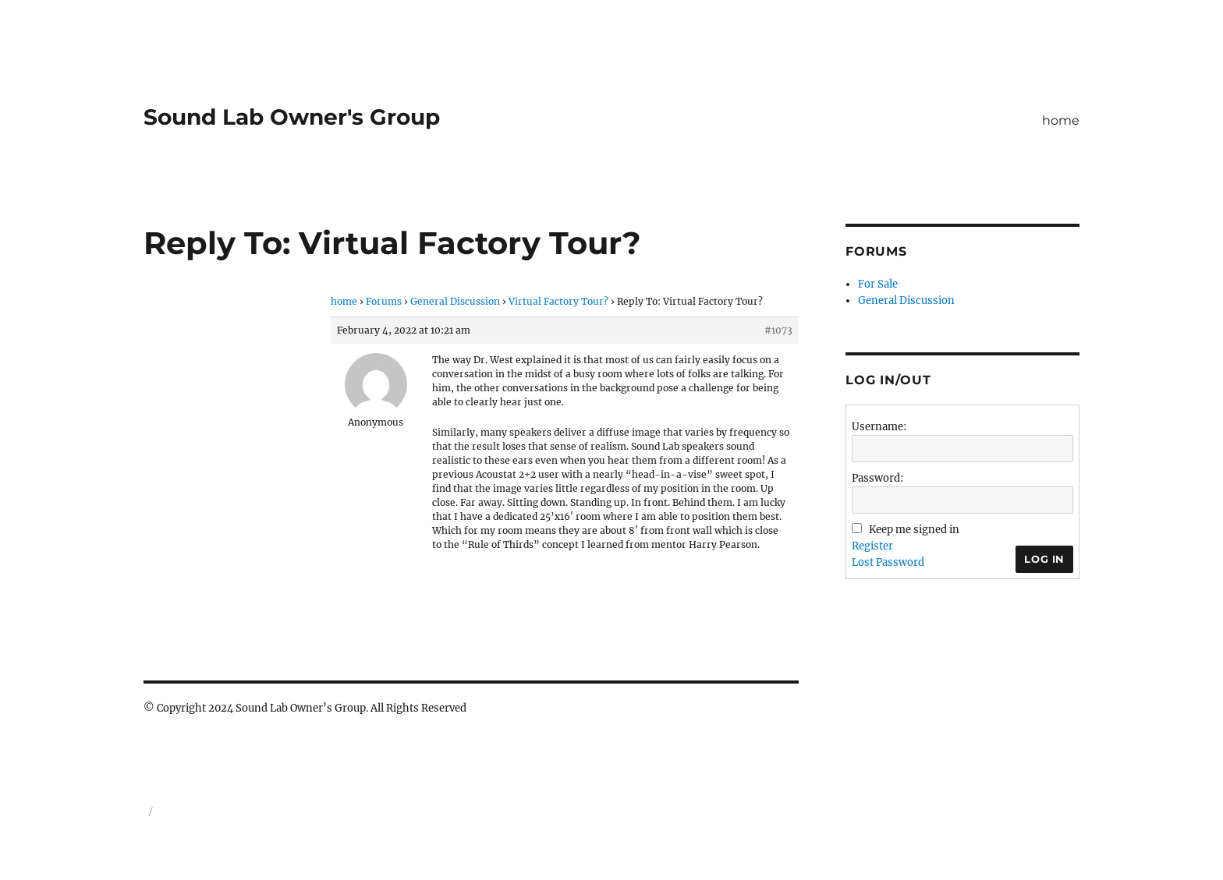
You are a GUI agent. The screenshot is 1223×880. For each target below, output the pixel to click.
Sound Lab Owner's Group (292, 117)
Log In (1044, 559)
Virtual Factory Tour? (558, 301)
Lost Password (888, 562)
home (1060, 120)
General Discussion (455, 301)
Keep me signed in (914, 529)
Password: (877, 478)
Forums (384, 301)
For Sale (878, 284)
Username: (879, 426)
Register (872, 546)
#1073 (778, 330)
